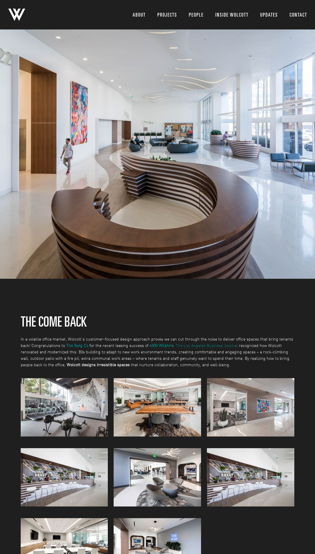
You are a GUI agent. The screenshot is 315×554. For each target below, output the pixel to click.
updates (269, 15)
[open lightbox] (64, 407)
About (139, 15)
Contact (298, 15)
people (196, 15)
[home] (17, 14)
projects (167, 15)
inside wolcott (232, 15)
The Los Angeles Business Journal (207, 345)
